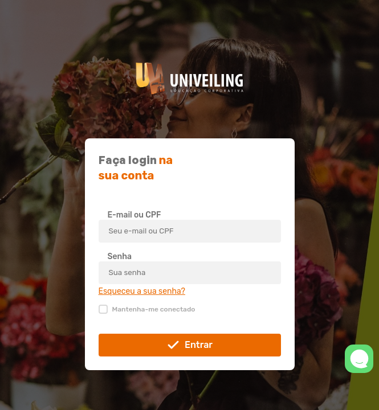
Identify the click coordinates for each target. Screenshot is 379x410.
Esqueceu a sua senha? (142, 291)
